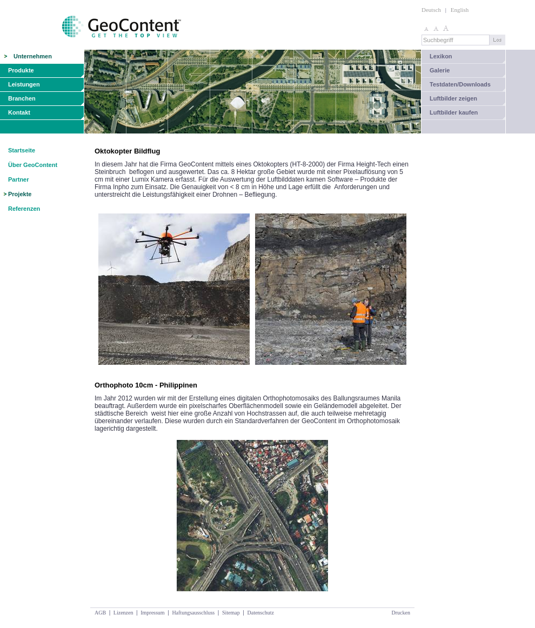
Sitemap (231, 613)
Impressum (152, 613)
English (460, 9)
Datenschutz (260, 613)
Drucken (401, 613)
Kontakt (19, 112)
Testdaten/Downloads (460, 84)
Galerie (440, 70)
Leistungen (24, 84)
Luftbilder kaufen (454, 112)
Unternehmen (33, 56)
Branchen (22, 98)
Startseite (21, 150)
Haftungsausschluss (193, 613)
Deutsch (431, 9)
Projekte (19, 194)
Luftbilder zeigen (453, 98)
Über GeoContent (32, 165)
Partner (18, 179)
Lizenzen (123, 613)
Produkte (21, 70)
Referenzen (24, 208)
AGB (100, 613)
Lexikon (441, 56)
